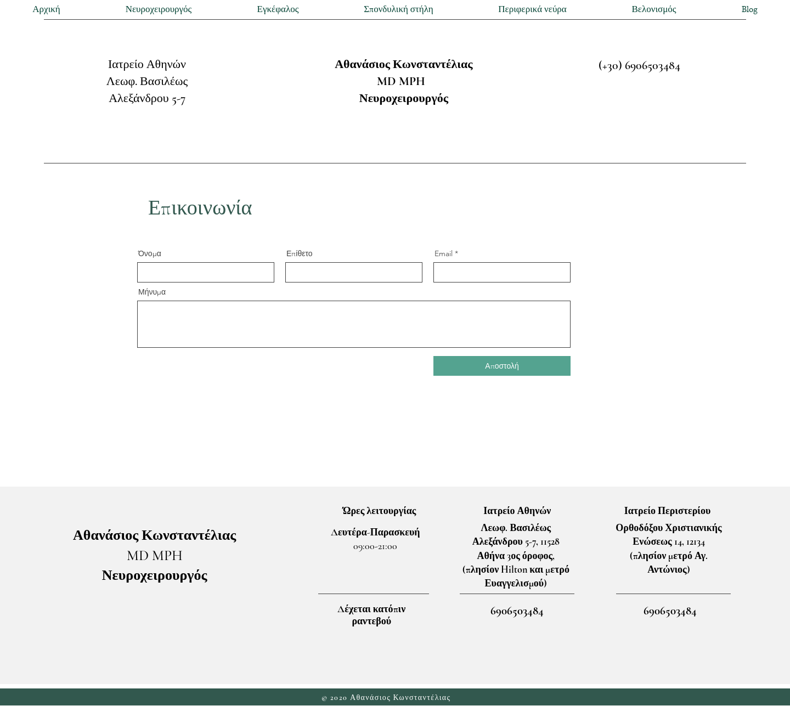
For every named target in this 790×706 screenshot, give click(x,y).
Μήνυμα (152, 292)
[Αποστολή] (502, 366)
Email (444, 253)
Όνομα (149, 253)
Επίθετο (299, 253)
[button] (158, 9)
